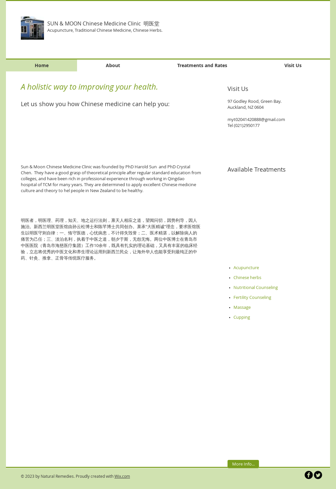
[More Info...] (243, 464)
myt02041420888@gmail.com (256, 119)
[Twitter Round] (318, 475)
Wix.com (122, 476)
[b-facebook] (309, 475)
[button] (255, 30)
